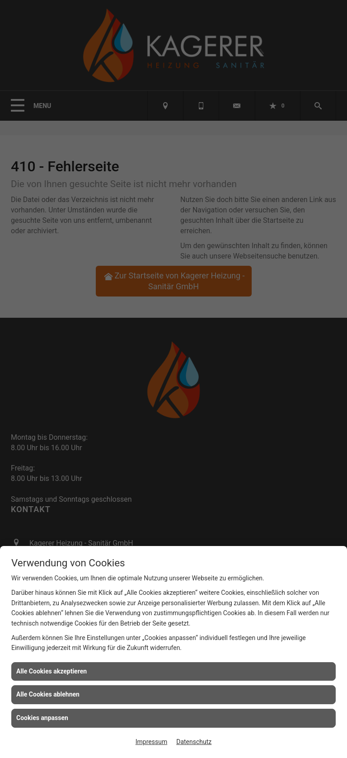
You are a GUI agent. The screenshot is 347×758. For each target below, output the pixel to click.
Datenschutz (193, 741)
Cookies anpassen (42, 717)
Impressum (151, 741)
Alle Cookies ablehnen (48, 694)
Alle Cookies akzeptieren (51, 671)
